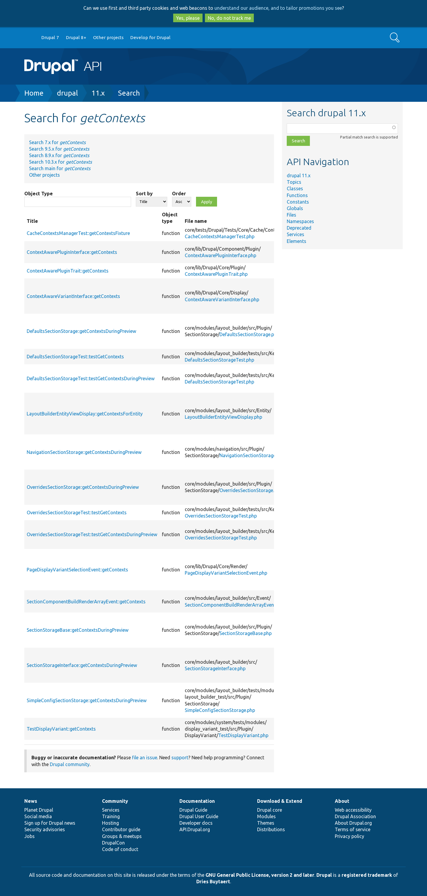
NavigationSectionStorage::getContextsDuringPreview (84, 452)
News (30, 801)
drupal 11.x (298, 175)
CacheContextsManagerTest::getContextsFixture (78, 233)
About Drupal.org (353, 823)
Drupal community (70, 764)
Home (34, 93)
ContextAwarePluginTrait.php (216, 274)
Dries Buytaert (213, 881)
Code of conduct (120, 849)
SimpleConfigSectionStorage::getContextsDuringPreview (86, 700)
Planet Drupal (38, 810)
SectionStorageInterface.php (215, 668)
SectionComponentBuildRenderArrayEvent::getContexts (86, 601)
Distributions (271, 829)
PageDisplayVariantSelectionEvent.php (226, 573)
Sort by (144, 193)
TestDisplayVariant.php (243, 735)
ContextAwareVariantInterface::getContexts (73, 296)
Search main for (59, 168)
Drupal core (269, 810)
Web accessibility (353, 810)
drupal (67, 93)
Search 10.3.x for (60, 162)
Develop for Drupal (150, 37)
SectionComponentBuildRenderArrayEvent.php (235, 604)
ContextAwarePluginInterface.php (220, 255)
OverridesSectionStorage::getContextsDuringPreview (83, 487)
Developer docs (196, 823)
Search (129, 93)
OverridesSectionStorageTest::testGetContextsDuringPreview (92, 534)
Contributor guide (121, 829)
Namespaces (300, 221)
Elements (296, 241)
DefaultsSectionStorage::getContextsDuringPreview (81, 331)
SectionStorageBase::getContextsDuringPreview (77, 630)
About (342, 801)
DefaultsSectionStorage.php (249, 334)
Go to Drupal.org (30, 38)
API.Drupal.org (194, 829)
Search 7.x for (57, 142)
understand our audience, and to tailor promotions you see (278, 8)
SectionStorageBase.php (245, 633)
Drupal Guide (193, 810)
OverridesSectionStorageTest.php (221, 515)
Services (295, 234)
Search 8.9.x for (59, 155)
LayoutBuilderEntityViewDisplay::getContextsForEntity (85, 413)
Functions (297, 195)
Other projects (108, 37)
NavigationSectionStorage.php (252, 455)
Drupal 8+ (76, 37)
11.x (98, 93)
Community (115, 801)
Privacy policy (349, 836)
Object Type (38, 193)
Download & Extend (279, 801)
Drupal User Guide (198, 816)
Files (291, 214)
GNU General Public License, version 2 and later (259, 875)
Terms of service (352, 829)
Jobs (29, 836)
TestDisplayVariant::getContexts (61, 728)
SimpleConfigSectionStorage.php (220, 710)
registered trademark (367, 875)
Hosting (110, 823)
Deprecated (299, 228)
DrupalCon (113, 842)
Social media (38, 816)
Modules (266, 816)
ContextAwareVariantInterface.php (222, 299)
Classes (295, 188)
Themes (265, 823)
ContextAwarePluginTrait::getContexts (68, 270)
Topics (294, 182)
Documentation (197, 801)
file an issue (144, 757)
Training (111, 816)
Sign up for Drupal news (49, 823)
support (179, 757)
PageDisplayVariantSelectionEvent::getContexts (77, 569)
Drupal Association (355, 816)
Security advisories (44, 829)
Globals (295, 208)
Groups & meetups (122, 836)
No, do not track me (229, 18)
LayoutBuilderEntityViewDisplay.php (223, 417)
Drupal (324, 875)
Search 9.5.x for (59, 149)
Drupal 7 (50, 37)
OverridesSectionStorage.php (250, 490)
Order (179, 193)
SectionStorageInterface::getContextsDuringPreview (82, 665)
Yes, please (188, 18)
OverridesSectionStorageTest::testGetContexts (77, 512)
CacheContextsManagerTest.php (219, 236)
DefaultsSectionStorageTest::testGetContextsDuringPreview (90, 378)
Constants (298, 201)
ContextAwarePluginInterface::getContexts (72, 252)
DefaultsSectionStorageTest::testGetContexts (75, 356)
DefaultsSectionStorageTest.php (219, 359)
